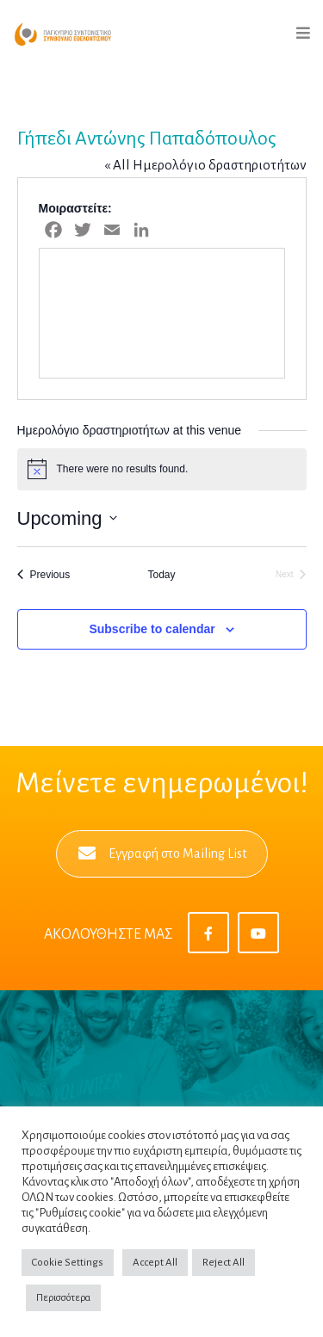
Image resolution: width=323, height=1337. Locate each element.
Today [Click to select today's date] (161, 575)
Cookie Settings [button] (67, 1262)
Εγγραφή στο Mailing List (162, 854)
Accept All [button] (155, 1262)
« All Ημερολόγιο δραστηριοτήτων (205, 164)
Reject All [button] (223, 1262)
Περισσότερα (63, 1297)
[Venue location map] (162, 313)
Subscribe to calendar (151, 629)
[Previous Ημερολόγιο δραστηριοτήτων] (44, 575)
